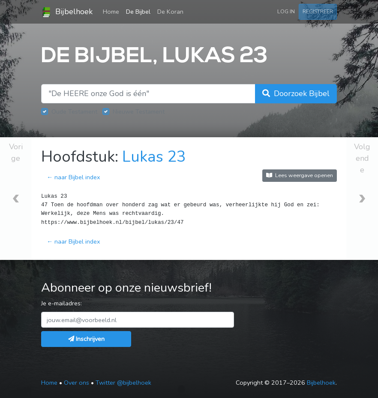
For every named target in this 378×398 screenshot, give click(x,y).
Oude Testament (74, 111)
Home (113, 11)
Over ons (76, 382)
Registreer (318, 11)
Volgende (362, 158)
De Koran (170, 11)
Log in (286, 11)
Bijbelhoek (67, 12)
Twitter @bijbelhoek (123, 382)
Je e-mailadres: (61, 303)
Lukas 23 (154, 156)
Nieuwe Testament (139, 111)
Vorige (16, 152)
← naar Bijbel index (73, 177)
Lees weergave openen (299, 175)
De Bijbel (138, 11)
